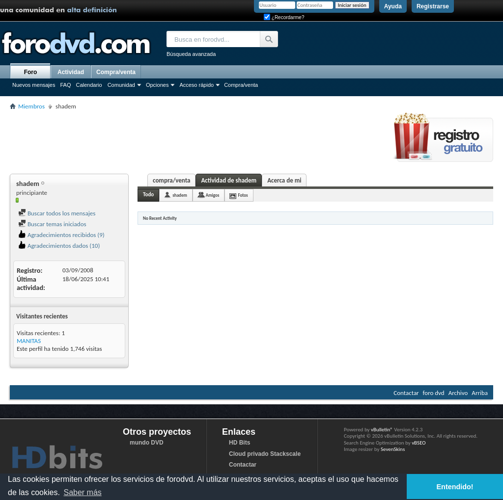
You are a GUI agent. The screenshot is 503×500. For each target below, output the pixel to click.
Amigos (213, 195)
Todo (148, 194)
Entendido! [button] (455, 487)
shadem (179, 195)
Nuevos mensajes (33, 85)
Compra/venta (241, 85)
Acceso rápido (196, 85)
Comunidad (121, 85)
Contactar (406, 392)
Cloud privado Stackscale (265, 453)
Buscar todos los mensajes (56, 213)
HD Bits (239, 442)
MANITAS (29, 340)
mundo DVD (147, 442)
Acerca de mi (284, 180)
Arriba (480, 392)
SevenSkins (393, 449)
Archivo (458, 392)
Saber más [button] (82, 492)
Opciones (157, 85)
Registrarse (433, 6)
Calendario (89, 85)
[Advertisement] (188, 140)
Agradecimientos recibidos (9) (61, 234)
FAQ (65, 85)
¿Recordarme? (284, 17)
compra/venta (171, 180)
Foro (30, 72)
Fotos (243, 195)
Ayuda (393, 6)
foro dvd (434, 392)
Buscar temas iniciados (52, 224)
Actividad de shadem (228, 180)
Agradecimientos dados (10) (59, 245)
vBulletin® (382, 429)
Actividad (70, 72)
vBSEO (419, 443)
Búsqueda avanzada (191, 54)
